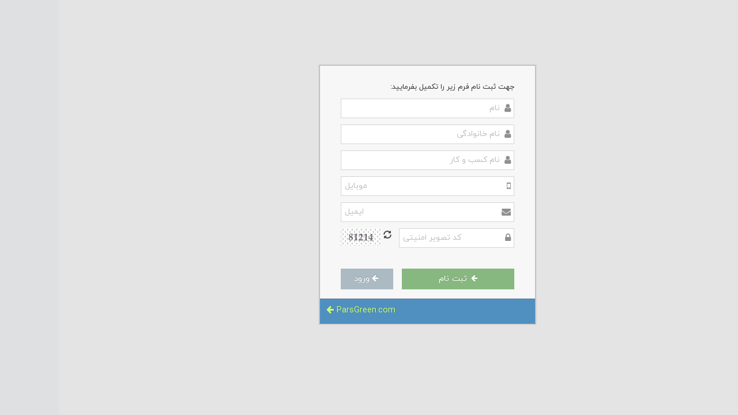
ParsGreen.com (302, 310)
